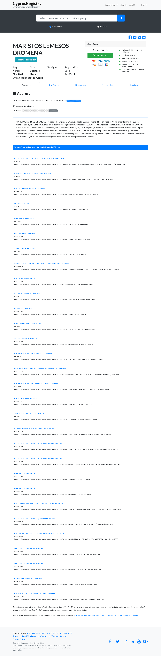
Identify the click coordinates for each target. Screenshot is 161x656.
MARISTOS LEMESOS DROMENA (29, 413)
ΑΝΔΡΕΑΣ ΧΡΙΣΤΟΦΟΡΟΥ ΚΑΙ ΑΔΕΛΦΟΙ (32, 173)
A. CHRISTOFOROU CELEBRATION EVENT (33, 353)
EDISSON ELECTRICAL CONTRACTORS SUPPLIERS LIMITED (41, 263)
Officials (103, 26)
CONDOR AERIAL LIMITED (26, 338)
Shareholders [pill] (107, 85)
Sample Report (111, 5)
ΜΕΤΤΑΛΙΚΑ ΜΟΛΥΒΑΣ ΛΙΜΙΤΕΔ (29, 548)
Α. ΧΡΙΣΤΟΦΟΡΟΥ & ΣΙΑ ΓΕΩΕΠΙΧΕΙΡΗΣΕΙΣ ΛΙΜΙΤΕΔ (38, 443)
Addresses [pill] (26, 85)
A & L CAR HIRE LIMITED (25, 278)
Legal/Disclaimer (29, 636)
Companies (57, 26)
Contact (44, 636)
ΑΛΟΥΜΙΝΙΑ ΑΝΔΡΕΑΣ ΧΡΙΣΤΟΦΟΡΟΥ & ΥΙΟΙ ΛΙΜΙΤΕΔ (39, 503)
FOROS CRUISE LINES (24, 218)
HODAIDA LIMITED (23, 308)
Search (123, 5)
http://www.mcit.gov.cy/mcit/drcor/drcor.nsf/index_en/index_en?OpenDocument (106, 615)
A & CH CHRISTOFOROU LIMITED (29, 188)
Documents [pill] (80, 85)
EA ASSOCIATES (21, 203)
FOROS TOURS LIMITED (25, 473)
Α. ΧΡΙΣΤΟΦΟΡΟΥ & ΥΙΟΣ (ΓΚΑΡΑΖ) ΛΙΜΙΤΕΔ (34, 518)
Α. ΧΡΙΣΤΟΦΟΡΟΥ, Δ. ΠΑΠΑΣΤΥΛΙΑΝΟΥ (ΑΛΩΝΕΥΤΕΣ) (39, 158)
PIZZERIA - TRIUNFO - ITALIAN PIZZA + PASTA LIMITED (39, 533)
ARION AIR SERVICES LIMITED (28, 578)
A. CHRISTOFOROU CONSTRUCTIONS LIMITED (36, 383)
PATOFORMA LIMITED (24, 233)
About (15, 636)
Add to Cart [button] (100, 55)
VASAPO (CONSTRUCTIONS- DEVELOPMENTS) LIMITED (40, 368)
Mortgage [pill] (134, 85)
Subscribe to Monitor (26, 59)
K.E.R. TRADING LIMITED (25, 398)
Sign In (144, 5)
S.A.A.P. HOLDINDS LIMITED (27, 293)
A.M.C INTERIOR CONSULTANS (28, 323)
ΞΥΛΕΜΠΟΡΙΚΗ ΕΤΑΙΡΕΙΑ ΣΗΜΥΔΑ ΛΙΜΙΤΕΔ (34, 428)
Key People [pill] (53, 85)
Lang (132, 5)
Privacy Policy (19, 639)
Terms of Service (58, 636)
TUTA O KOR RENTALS (24, 248)
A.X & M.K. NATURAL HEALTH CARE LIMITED (34, 593)
